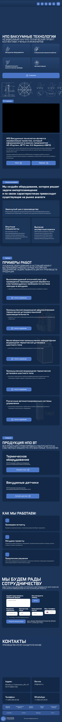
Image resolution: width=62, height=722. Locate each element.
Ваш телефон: (49, 608)
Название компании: (10, 609)
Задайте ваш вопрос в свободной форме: (14, 596)
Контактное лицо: (23, 609)
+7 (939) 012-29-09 (40, 700)
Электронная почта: (37, 609)
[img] (49, 3)
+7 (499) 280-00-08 (12, 700)
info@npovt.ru (38, 684)
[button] (18, 298)
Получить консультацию (16, 621)
